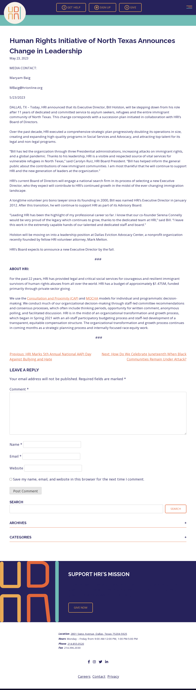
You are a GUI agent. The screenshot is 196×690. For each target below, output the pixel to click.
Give (130, 7)
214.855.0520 (76, 643)
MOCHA (92, 298)
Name (16, 444)
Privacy (113, 676)
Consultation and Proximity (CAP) (52, 298)
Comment (19, 389)
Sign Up (102, 7)
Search (16, 502)
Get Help (71, 7)
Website (16, 468)
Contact (98, 676)
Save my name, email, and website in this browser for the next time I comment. (78, 479)
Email (15, 456)
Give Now (80, 607)
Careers (84, 676)
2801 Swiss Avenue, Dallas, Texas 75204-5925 (99, 634)
